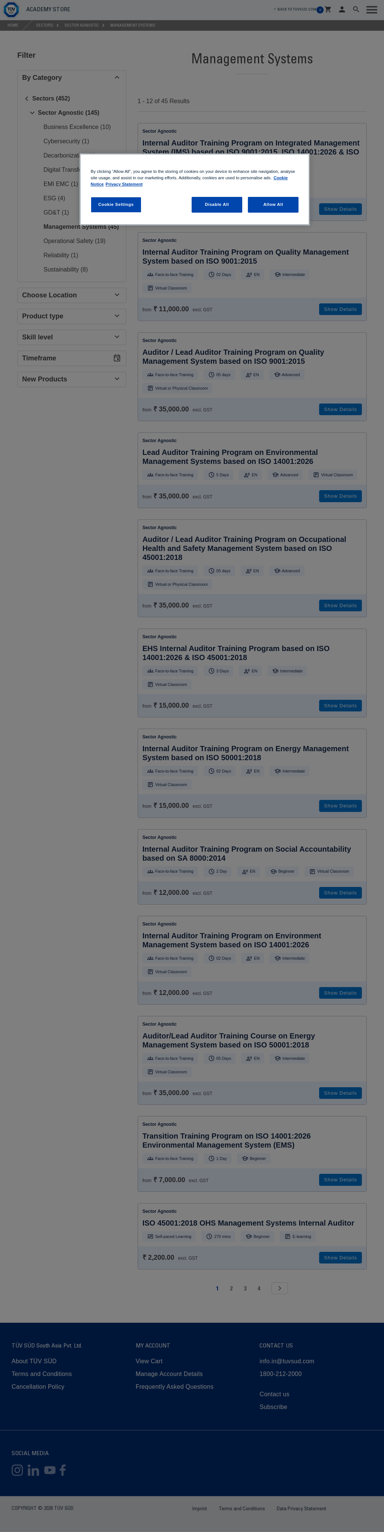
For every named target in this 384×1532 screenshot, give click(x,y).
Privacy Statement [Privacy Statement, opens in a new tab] (124, 184)
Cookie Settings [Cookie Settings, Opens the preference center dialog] (116, 204)
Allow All (273, 204)
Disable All (217, 204)
